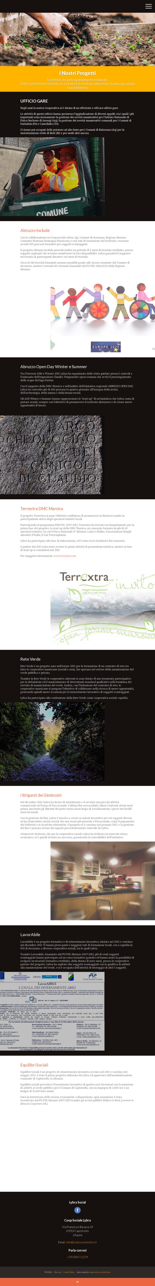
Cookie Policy (69, 1272)
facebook (77, 1210)
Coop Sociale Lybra (12, 6)
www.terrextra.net (65, 555)
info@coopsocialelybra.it (81, 1242)
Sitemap (57, 1272)
